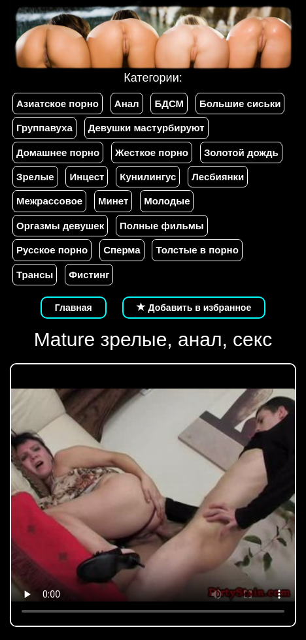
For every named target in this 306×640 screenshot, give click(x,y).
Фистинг (89, 274)
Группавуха (44, 127)
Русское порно (52, 249)
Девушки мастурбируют (146, 127)
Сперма (121, 249)
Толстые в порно (197, 249)
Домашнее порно (57, 152)
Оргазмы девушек (60, 225)
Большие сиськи (239, 103)
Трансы (34, 274)
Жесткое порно (151, 152)
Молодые (167, 200)
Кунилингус (148, 176)
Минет (113, 200)
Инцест (86, 176)
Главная (73, 307)
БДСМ (169, 103)
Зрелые (35, 176)
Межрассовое (49, 200)
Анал (126, 103)
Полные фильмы (161, 225)
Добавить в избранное (194, 307)
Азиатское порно (57, 103)
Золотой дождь (241, 152)
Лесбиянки (218, 176)
